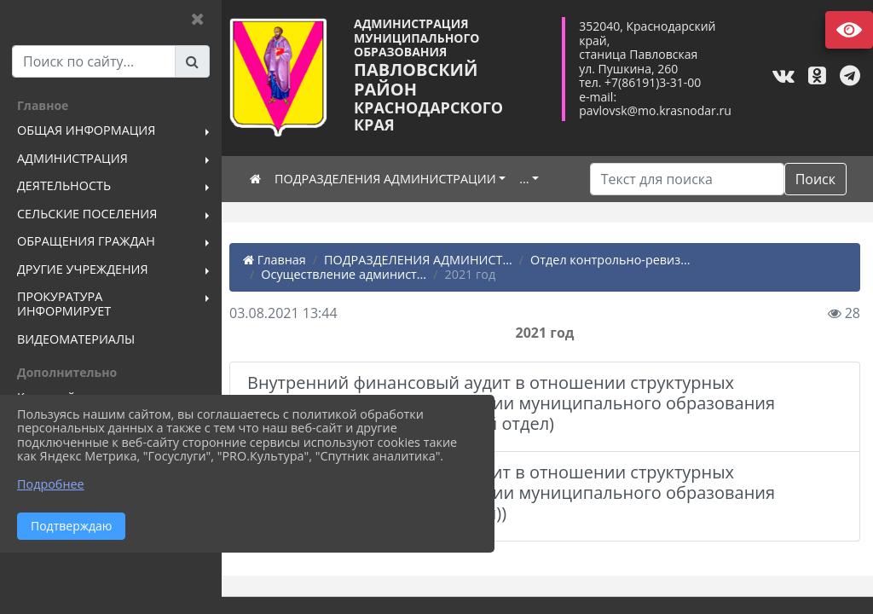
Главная (279, 260)
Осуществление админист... (348, 274)
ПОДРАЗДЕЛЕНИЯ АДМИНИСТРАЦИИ (390, 179)
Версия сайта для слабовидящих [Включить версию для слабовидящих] (849, 30)
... (529, 179)
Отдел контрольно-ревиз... (615, 260)
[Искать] (687, 179)
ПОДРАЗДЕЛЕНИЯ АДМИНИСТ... (423, 260)
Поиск (815, 179)
